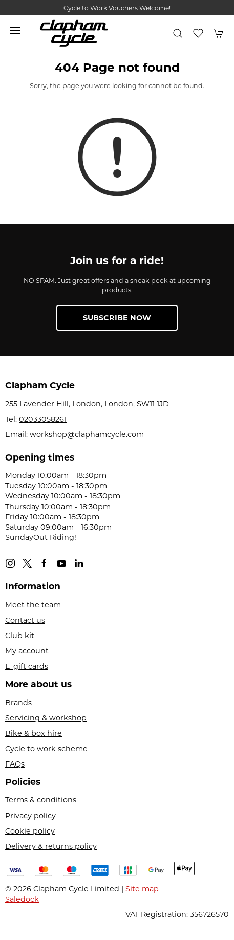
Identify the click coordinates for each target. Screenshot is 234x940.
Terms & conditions (40, 799)
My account (27, 650)
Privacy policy (30, 815)
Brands (18, 702)
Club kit (19, 635)
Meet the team (33, 604)
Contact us (25, 620)
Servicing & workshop (46, 718)
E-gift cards (26, 666)
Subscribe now (117, 317)
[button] (15, 30)
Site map (142, 888)
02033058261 (43, 419)
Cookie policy (30, 831)
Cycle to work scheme (46, 748)
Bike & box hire (33, 733)
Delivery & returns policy (51, 846)
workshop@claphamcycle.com (87, 434)
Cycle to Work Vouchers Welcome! (117, 8)
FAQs (15, 764)
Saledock (22, 899)
